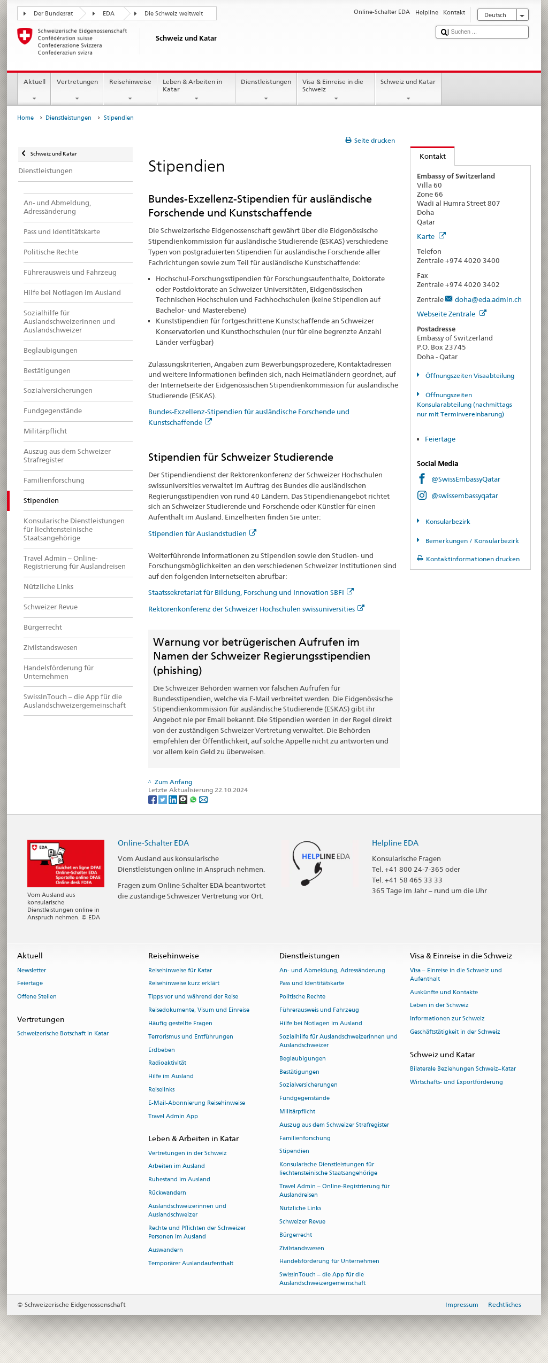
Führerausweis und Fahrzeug (319, 1009)
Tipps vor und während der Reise (193, 997)
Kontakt (428, 156)
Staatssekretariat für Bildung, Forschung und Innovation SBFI (251, 592)
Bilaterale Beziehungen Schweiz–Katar (463, 1068)
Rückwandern (167, 1192)
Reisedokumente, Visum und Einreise (198, 1009)
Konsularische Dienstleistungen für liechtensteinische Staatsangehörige (328, 1169)
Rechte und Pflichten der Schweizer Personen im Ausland (197, 1232)
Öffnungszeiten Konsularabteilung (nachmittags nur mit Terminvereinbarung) (464, 404)
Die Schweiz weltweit (173, 13)
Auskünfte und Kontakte (444, 992)
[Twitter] (163, 799)
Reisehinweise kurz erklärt (183, 983)
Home (25, 117)
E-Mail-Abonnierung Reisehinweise (196, 1102)
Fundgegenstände (304, 1098)
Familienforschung (305, 1138)
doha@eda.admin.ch (488, 299)
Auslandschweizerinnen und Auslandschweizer (187, 1210)
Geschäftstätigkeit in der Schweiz (455, 1031)
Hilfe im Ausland (171, 1076)
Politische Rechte (302, 997)
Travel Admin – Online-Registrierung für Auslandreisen (334, 1191)
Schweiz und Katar (408, 90)
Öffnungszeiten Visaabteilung (469, 375)
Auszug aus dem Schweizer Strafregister (334, 1124)
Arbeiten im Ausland (176, 1166)
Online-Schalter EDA (153, 842)
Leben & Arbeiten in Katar (196, 90)
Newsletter (31, 970)
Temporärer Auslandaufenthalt (190, 1263)
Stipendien (294, 1151)
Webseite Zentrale (451, 313)
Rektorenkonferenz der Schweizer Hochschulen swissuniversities (256, 609)
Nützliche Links (300, 1208)
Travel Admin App (173, 1116)
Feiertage (440, 439)
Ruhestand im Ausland (179, 1179)
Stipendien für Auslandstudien (202, 533)
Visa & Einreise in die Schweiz (336, 90)
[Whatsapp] (194, 799)
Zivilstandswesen (301, 1248)
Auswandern (165, 1249)
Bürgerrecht (295, 1235)
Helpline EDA (395, 842)
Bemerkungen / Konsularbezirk (471, 541)
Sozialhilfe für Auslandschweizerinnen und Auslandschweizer (338, 1041)
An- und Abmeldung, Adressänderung (332, 970)
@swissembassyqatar (464, 495)
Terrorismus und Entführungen (190, 1036)
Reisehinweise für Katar (180, 970)
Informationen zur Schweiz (447, 1019)
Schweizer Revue (302, 1221)
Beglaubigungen (302, 1058)
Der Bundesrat (53, 13)
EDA (109, 13)
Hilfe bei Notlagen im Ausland (320, 1023)
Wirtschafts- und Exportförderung (456, 1082)
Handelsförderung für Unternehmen (329, 1261)
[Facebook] (153, 799)
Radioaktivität (167, 1063)
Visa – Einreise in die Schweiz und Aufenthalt (456, 974)
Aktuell (34, 90)
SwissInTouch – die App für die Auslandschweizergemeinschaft (322, 1279)
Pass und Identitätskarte (311, 983)
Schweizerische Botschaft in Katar (63, 1034)
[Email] (203, 799)
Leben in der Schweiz (439, 1005)
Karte (431, 236)
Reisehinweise (130, 90)
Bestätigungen (299, 1071)
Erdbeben (161, 1050)
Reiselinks (161, 1089)
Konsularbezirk (447, 521)
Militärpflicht (297, 1111)
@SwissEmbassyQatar (465, 479)
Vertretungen (77, 90)
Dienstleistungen (266, 90)
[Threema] (184, 799)
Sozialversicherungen (308, 1085)
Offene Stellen (37, 997)
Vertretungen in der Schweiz (187, 1153)
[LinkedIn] (174, 799)
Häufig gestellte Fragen (180, 1023)
